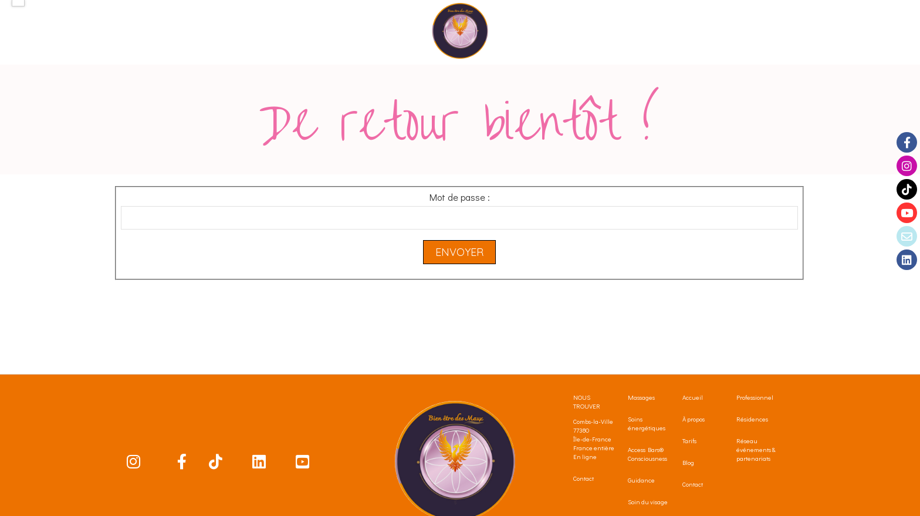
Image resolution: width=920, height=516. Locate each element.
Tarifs (689, 440)
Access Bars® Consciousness (647, 454)
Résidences (752, 418)
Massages (641, 397)
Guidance (641, 479)
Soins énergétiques (646, 423)
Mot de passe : (459, 197)
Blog (688, 462)
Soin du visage (648, 501)
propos (696, 418)
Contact (583, 478)
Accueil (693, 397)
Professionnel (754, 397)
